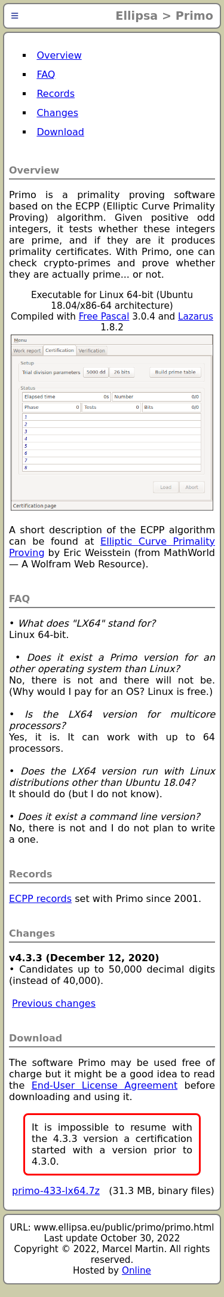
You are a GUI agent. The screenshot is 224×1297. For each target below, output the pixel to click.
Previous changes (54, 1003)
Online (136, 1270)
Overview (58, 55)
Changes (57, 113)
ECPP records (40, 898)
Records (55, 93)
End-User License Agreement (105, 1085)
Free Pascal (104, 316)
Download (60, 132)
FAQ (45, 74)
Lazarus (195, 316)
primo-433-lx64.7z (56, 1190)
